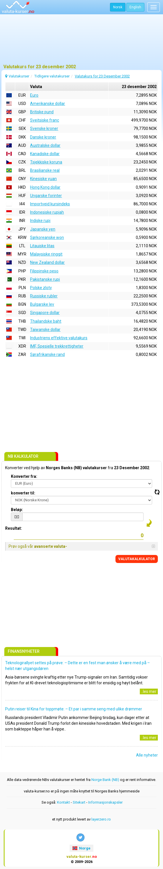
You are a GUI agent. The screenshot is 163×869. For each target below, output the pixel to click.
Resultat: (13, 528)
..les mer (148, 691)
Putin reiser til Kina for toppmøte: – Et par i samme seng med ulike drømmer (73, 709)
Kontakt (63, 802)
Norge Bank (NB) (105, 780)
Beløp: (17, 509)
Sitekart (79, 802)
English (135, 7)
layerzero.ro (101, 819)
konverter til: (23, 493)
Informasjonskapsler (105, 802)
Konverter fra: (24, 476)
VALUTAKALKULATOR (136, 559)
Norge (81, 848)
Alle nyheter (147, 755)
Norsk (117, 7)
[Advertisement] (81, 41)
